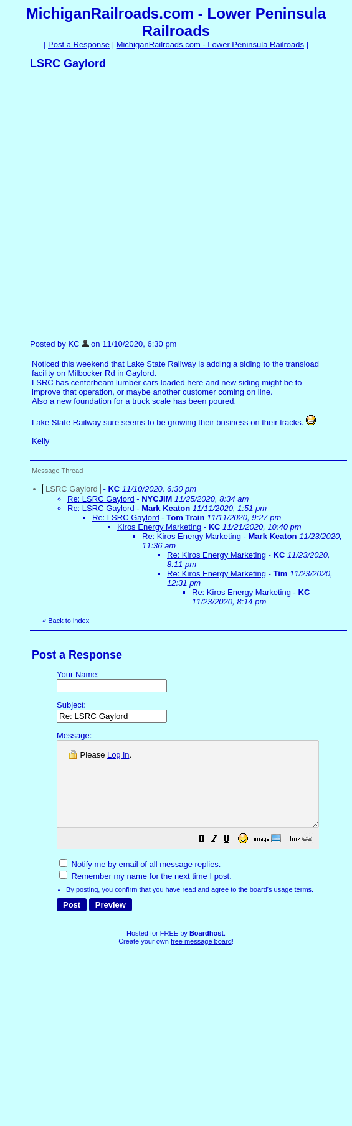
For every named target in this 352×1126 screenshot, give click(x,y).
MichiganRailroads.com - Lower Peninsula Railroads (210, 44)
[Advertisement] (125, 203)
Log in (118, 754)
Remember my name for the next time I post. (145, 893)
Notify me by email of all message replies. (140, 881)
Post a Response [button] (79, 44)
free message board (201, 958)
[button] (233, 857)
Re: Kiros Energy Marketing (191, 536)
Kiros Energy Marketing (159, 527)
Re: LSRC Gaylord (101, 499)
